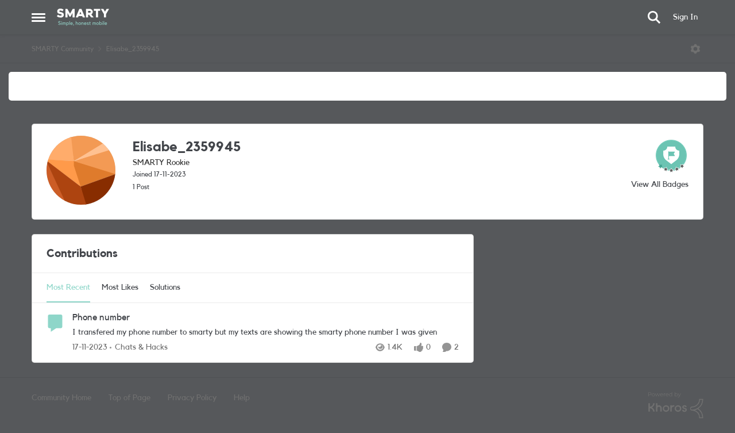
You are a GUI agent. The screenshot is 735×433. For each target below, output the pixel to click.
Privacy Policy (192, 398)
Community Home (61, 398)
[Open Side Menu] (38, 17)
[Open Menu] (695, 49)
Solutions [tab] (165, 287)
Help (242, 398)
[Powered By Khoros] (675, 405)
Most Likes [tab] (120, 287)
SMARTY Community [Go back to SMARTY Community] (63, 48)
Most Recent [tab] (68, 287)
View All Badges (659, 185)
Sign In (685, 17)
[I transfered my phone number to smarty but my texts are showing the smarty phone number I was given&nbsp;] (265, 333)
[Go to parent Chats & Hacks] (139, 348)
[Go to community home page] (83, 17)
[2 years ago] (89, 348)
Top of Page (129, 398)
